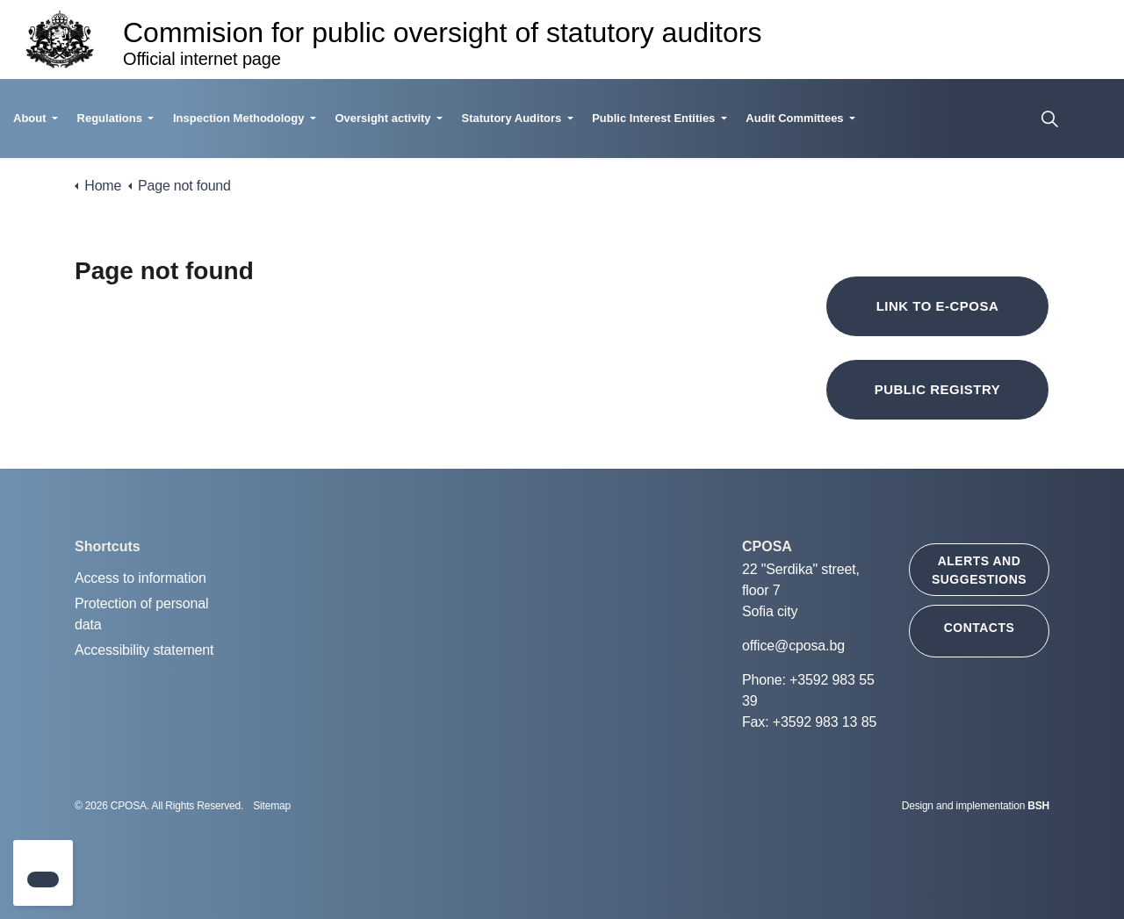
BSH (1038, 806)
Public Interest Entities (653, 118)
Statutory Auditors (512, 118)
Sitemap (272, 806)
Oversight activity (382, 118)
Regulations (109, 118)
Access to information (140, 578)
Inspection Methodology (239, 118)
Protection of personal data (141, 614)
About (30, 118)
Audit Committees (794, 118)
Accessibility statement (144, 650)
